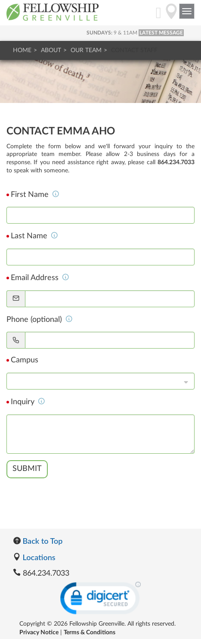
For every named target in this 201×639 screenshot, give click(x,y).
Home (22, 50)
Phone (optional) (39, 320)
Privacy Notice (39, 633)
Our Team (86, 50)
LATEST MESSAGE (161, 32)
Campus (24, 360)
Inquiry (28, 402)
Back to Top (37, 540)
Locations (34, 557)
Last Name (34, 236)
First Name (35, 195)
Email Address (40, 278)
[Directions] (171, 16)
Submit (27, 469)
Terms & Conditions (89, 633)
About (51, 50)
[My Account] (158, 16)
